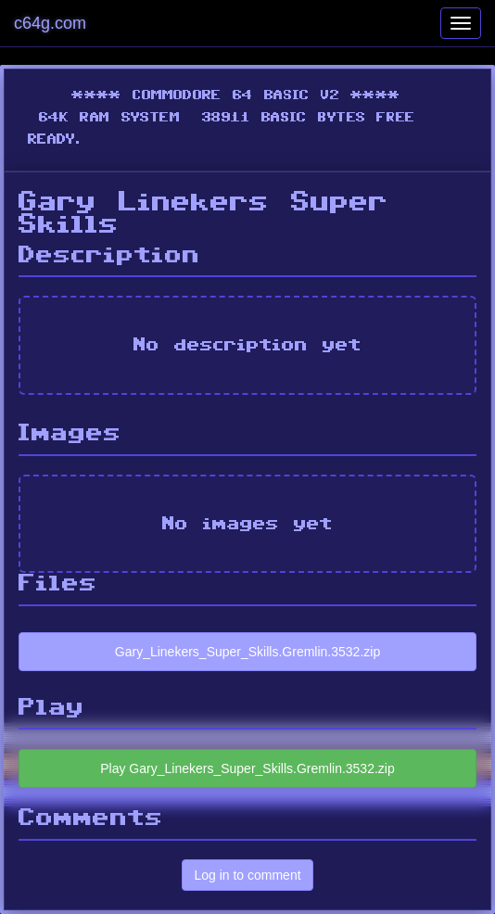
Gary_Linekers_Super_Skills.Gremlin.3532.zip (247, 651)
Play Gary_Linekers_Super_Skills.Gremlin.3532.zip (247, 768)
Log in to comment (247, 875)
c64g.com (50, 23)
